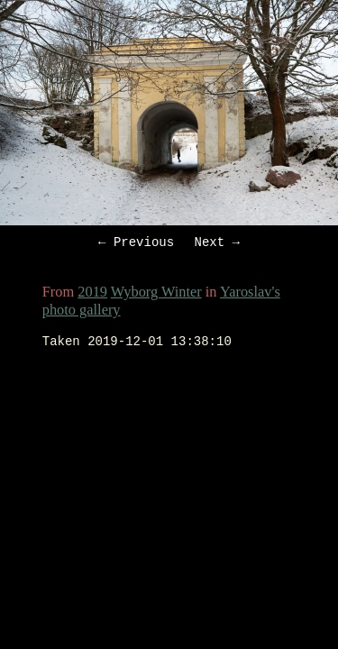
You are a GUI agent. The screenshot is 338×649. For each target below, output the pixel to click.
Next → (217, 243)
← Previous (136, 243)
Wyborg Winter (156, 294)
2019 (92, 294)
